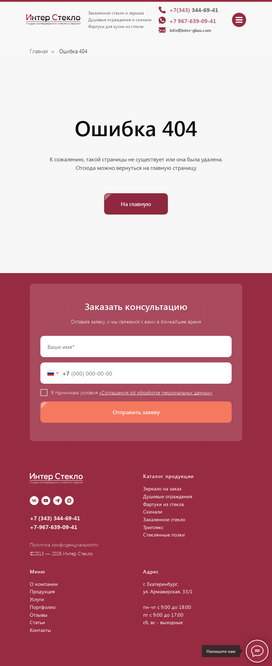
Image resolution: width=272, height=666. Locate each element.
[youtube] (45, 500)
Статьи (37, 622)
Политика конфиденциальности (64, 544)
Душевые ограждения (167, 496)
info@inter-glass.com (190, 30)
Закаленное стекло (164, 519)
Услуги (37, 599)
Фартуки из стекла (163, 504)
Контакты (40, 630)
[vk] (34, 500)
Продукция (42, 591)
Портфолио (43, 607)
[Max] (69, 500)
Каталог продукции (168, 476)
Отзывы (38, 614)
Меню (37, 571)
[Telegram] (57, 500)
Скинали (152, 511)
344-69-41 (193, 9)
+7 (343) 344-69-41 (55, 518)
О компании (44, 584)
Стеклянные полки (164, 534)
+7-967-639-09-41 (53, 527)
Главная (39, 51)
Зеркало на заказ (162, 488)
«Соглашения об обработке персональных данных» (155, 392)
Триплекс (153, 527)
